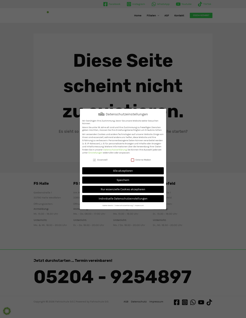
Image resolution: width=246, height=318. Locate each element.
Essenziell (100, 159)
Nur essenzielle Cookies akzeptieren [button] (123, 188)
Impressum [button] (139, 205)
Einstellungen (95, 152)
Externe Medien (141, 159)
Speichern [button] (123, 179)
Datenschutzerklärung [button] (124, 205)
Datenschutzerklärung (115, 149)
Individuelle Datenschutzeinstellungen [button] (123, 198)
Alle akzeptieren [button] (123, 170)
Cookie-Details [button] (108, 205)
